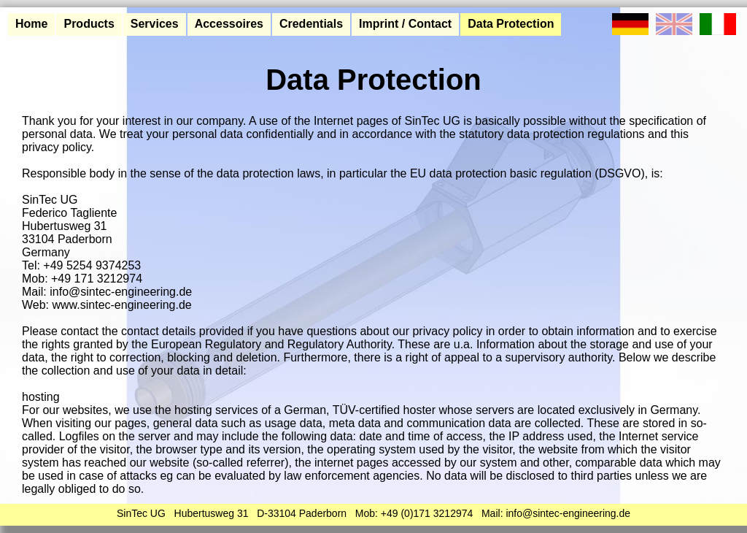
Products (88, 24)
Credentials (311, 24)
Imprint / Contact (405, 24)
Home (31, 24)
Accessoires (229, 24)
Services (155, 24)
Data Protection (511, 24)
